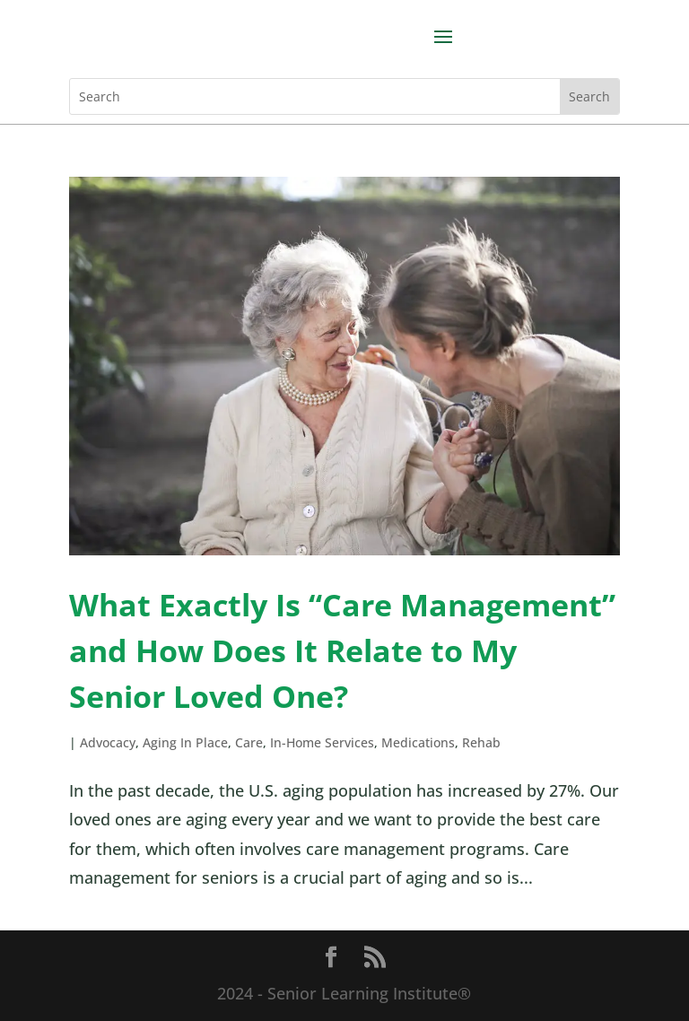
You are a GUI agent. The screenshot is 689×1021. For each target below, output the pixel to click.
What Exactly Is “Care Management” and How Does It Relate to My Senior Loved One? (342, 650)
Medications (418, 742)
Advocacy (107, 742)
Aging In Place (185, 742)
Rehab (481, 742)
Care (249, 742)
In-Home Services (322, 742)
